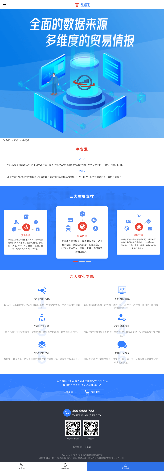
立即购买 (92, 392)
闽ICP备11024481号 (47, 458)
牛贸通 (25, 140)
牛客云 (88, 446)
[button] (75, 261)
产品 (16, 140)
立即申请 (68, 392)
